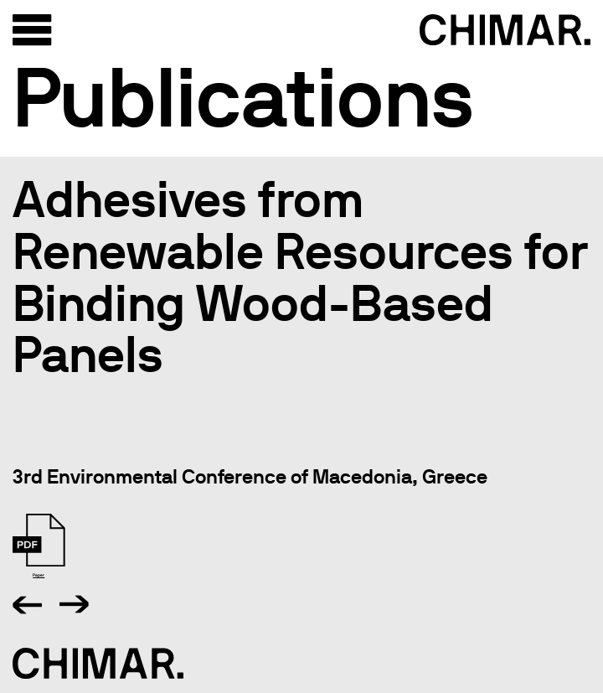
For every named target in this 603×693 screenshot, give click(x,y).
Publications (243, 97)
